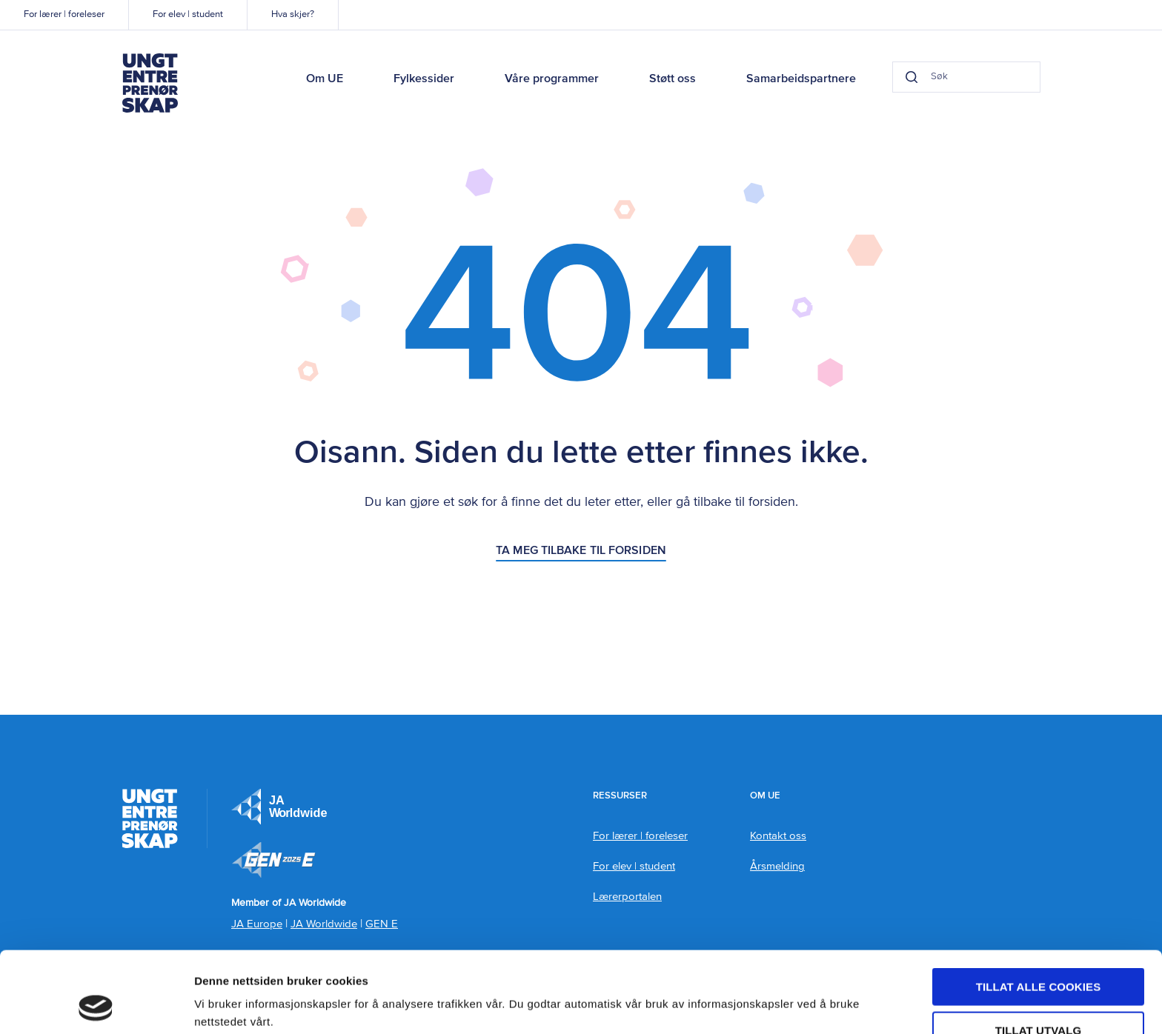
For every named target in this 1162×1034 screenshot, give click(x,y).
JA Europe (279, 806)
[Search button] (911, 77)
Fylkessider (424, 79)
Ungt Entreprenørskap (150, 83)
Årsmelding (777, 866)
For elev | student (188, 14)
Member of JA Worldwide (273, 860)
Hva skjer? (292, 14)
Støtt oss (672, 79)
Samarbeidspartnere (801, 79)
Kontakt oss (778, 835)
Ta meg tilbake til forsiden (581, 551)
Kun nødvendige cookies (1038, 997)
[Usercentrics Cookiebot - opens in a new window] (96, 1005)
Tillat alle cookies (1038, 910)
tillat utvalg (1038, 954)
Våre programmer (552, 79)
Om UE (324, 79)
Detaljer (789, 993)
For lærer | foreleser (64, 14)
